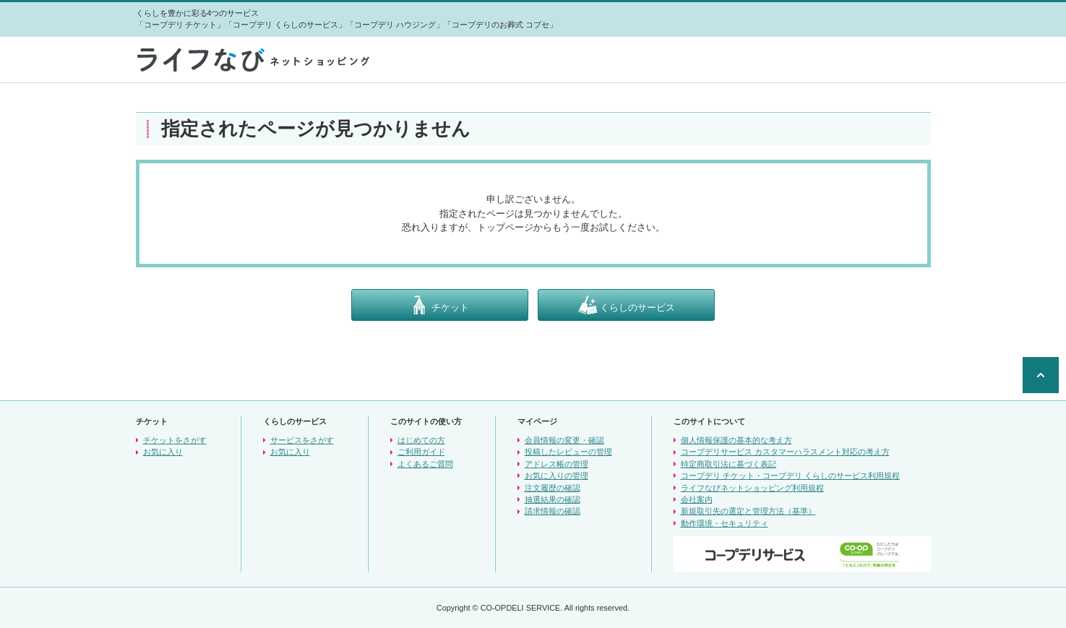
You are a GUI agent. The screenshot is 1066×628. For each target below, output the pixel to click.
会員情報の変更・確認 (564, 440)
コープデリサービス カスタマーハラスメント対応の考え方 (785, 451)
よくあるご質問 (425, 464)
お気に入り (163, 451)
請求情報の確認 (552, 511)
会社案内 (697, 499)
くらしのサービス (626, 305)
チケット (439, 305)
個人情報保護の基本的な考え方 (736, 440)
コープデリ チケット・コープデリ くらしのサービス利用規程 (790, 475)
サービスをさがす (302, 440)
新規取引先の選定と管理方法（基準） (748, 511)
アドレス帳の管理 (556, 464)
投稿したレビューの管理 (568, 451)
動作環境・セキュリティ (724, 523)
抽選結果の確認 (552, 499)
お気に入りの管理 (556, 475)
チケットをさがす (175, 440)
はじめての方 (421, 440)
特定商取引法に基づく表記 (728, 464)
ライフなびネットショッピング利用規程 (752, 487)
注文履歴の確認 (552, 487)
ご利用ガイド (421, 451)
